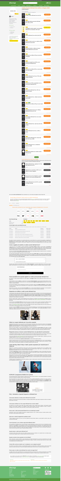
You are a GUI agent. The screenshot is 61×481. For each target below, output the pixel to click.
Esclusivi (19, 5)
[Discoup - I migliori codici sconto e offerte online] (12, 3)
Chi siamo (10, 471)
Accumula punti (47, 27)
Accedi (48, 2)
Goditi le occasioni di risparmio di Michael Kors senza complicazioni (39, 460)
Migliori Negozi (29, 5)
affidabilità (17, 200)
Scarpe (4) (11, 33)
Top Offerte (23, 5)
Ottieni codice (47, 14)
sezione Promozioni (20, 336)
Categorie (35, 5)
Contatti (22, 472)
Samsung (25, 222)
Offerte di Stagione (46, 5)
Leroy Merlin (29, 222)
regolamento (10, 39)
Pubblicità (10, 472)
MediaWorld (33, 222)
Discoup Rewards (13, 5)
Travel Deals (40, 5)
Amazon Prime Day (35, 471)
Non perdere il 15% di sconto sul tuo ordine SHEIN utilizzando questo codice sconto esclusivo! (30, 0)
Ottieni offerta (47, 20)
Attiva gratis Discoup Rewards (13, 40)
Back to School (35, 472)
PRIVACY (30, 479)
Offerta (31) (11, 27)
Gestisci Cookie (35, 479)
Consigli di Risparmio (25, 9)
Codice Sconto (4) (12, 26)
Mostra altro (30, 208)
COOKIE (32, 479)
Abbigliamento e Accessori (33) (11, 32)
